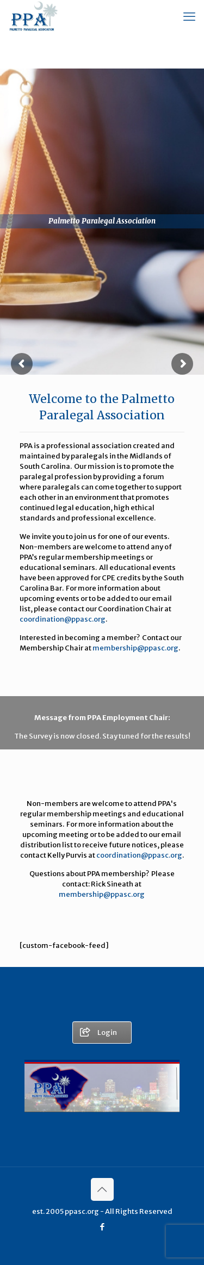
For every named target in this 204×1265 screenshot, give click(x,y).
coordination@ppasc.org (63, 619)
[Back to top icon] (102, 1189)
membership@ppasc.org (135, 648)
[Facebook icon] (102, 1226)
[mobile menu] (189, 16)
